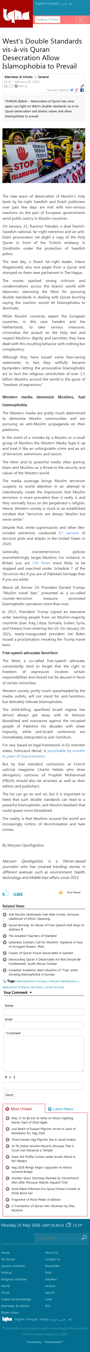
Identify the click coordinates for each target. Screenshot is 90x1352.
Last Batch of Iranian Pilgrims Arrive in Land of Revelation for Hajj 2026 (44, 1131)
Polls (48, 1272)
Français (52, 3)
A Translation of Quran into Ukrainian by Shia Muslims (43, 1208)
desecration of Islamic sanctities (22, 987)
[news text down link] (27, 86)
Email (8, 1019)
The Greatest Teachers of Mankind (33, 936)
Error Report (74, 892)
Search (49, 1292)
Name (9, 1005)
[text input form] (44, 1011)
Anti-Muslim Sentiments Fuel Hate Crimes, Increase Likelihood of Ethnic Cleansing (44, 916)
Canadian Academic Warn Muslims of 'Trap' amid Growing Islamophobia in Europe (43, 972)
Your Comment (15, 992)
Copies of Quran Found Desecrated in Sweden (41, 953)
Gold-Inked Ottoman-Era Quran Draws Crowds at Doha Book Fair (46, 1191)
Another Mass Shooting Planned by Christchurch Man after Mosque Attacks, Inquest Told (45, 1180)
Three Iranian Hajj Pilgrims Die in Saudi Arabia (44, 1139)
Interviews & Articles (19, 76)
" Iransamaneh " (54, 1342)
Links (48, 1299)
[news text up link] (21, 86)
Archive (50, 1286)
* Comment (12, 1033)
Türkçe (43, 1319)
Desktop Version (47, 19)
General (43, 76)
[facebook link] (82, 90)
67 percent (69, 532)
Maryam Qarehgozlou (63, 981)
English (40, 3)
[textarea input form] (44, 1054)
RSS (47, 1306)
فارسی (63, 4)
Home (5, 1252)
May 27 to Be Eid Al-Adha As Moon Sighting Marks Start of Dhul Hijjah (42, 1120)
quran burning (54, 987)
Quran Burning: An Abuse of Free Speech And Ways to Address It (46, 927)
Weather (51, 1279)
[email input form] (44, 1025)
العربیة (53, 1319)
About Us (51, 1252)
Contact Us (52, 1259)
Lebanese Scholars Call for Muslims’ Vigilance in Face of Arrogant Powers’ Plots (46, 944)
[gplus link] (76, 90)
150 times (41, 562)
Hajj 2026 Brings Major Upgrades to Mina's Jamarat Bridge (42, 1169)
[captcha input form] (44, 1086)
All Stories (8, 1259)
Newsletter (52, 1266)
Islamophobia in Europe (31, 981)
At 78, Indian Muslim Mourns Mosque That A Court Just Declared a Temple (43, 1148)
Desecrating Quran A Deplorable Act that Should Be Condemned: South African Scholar (45, 961)
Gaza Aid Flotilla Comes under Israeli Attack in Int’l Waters (43, 1158)
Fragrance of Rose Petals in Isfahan (36, 1199)
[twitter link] (71, 90)
